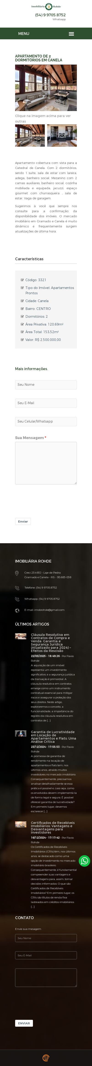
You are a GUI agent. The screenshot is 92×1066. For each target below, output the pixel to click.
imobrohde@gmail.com (49, 610)
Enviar (23, 521)
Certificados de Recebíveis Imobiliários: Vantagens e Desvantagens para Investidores (53, 828)
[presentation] (50, 504)
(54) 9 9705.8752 (50, 15)
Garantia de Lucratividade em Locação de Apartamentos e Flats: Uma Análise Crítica (53, 737)
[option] (30, 135)
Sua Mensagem (29, 438)
